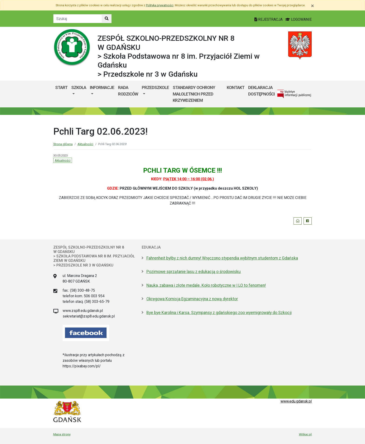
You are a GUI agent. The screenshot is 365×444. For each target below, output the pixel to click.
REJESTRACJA (269, 19)
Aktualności (85, 144)
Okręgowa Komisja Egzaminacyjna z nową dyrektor (192, 299)
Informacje (102, 87)
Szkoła (78, 87)
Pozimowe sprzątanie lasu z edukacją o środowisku (193, 271)
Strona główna (63, 144)
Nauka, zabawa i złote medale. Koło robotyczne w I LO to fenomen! (206, 285)
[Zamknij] (312, 6)
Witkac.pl (305, 434)
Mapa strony (62, 434)
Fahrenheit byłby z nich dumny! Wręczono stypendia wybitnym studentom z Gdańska (222, 258)
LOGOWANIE (298, 19)
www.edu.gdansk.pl (296, 401)
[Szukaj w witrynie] (107, 18)
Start (61, 87)
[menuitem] (78, 94)
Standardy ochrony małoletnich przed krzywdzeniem (194, 94)
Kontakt (235, 87)
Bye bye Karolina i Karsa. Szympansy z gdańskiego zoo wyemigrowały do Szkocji (219, 312)
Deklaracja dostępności (261, 90)
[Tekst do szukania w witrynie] (77, 18)
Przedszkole (155, 87)
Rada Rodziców (128, 90)
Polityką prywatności (159, 5)
